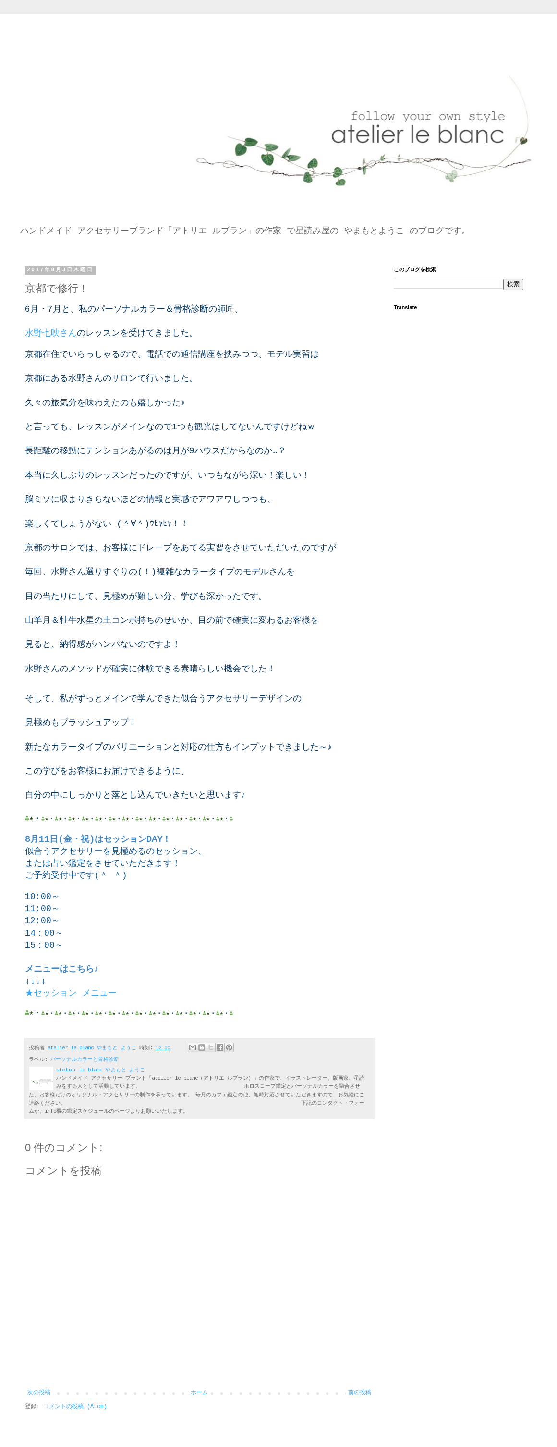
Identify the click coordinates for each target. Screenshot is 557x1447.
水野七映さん (51, 333)
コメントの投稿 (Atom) (75, 1406)
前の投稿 (359, 1392)
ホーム (199, 1392)
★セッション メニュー (71, 993)
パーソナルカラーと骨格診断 (84, 1059)
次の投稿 (38, 1392)
